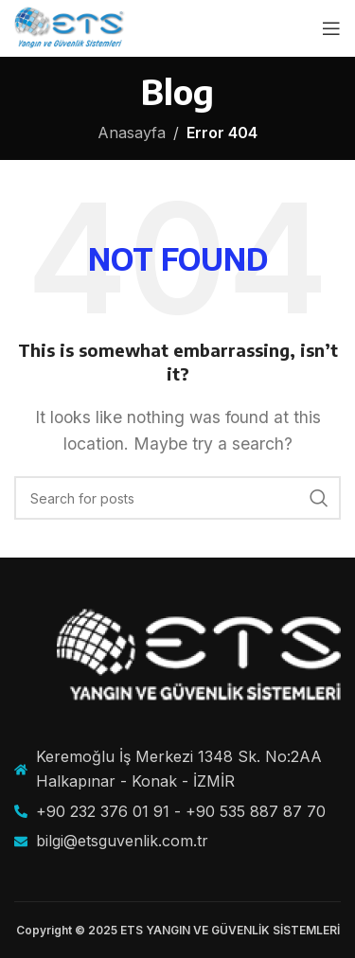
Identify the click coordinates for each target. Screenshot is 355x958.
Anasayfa (132, 132)
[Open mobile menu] (331, 28)
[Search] (177, 498)
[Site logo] (69, 26)
